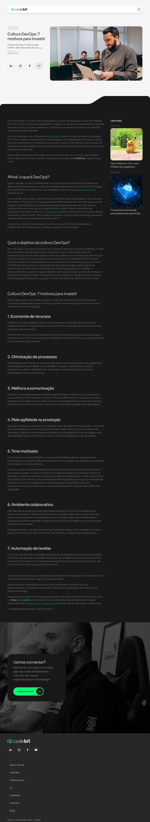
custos (41, 285)
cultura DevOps (51, 219)
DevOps (54, 143)
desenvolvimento (84, 197)
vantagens (88, 269)
